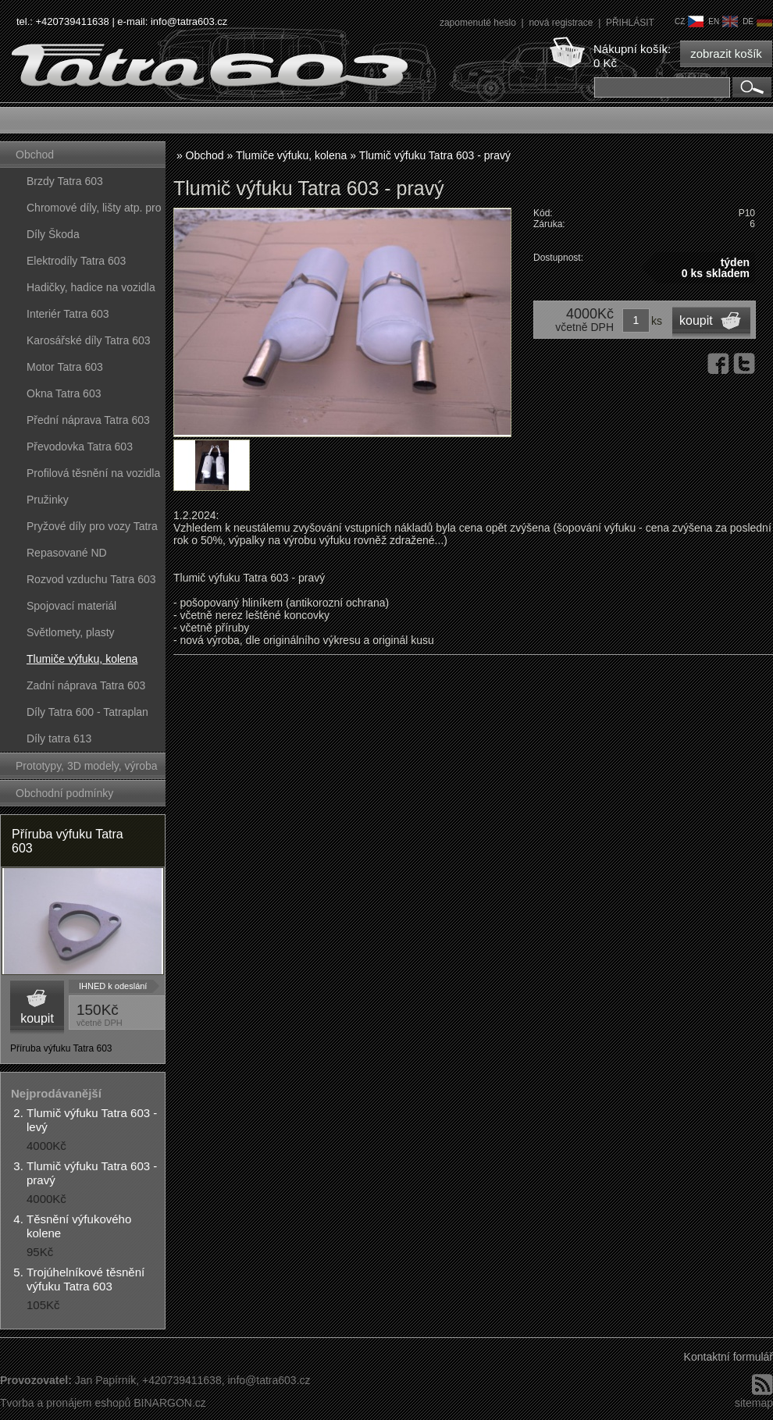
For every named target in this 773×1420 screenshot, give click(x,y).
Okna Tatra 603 (64, 393)
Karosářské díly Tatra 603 (89, 340)
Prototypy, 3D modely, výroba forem (87, 769)
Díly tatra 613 (59, 738)
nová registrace (562, 22)
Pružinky (48, 499)
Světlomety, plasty (71, 632)
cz (689, 21)
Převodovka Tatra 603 (80, 446)
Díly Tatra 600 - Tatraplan (87, 712)
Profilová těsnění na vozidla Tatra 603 (93, 476)
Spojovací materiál (71, 606)
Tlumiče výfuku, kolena (82, 659)
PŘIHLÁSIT (630, 22)
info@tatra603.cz (189, 21)
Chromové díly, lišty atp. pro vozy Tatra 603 (94, 211)
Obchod (35, 154)
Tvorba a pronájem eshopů (65, 1403)
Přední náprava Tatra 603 (88, 420)
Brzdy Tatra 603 (65, 181)
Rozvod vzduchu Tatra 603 (91, 579)
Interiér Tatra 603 (68, 314)
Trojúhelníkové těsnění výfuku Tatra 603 (85, 1279)
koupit (37, 1018)
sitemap (754, 1403)
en (723, 21)
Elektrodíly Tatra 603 (76, 260)
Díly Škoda (53, 234)
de (757, 21)
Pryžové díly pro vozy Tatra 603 (92, 529)
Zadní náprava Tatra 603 (86, 685)
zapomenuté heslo (479, 22)
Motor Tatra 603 (65, 367)
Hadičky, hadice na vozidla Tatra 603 (91, 291)
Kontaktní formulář (728, 1357)
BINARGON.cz (170, 1403)
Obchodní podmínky (64, 793)
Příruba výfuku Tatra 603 (67, 841)
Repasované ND (67, 552)
